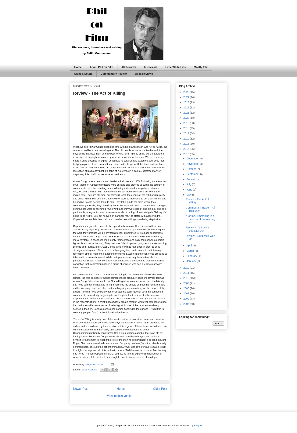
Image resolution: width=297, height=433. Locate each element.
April (189, 245)
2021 (186, 112)
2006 (186, 298)
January (191, 261)
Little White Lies (175, 67)
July (189, 184)
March (190, 250)
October (191, 168)
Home (78, 67)
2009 (186, 283)
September (193, 174)
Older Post (160, 388)
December (192, 158)
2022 (186, 107)
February (192, 255)
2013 (186, 154)
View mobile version (120, 395)
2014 (186, 148)
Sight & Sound (83, 73)
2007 (186, 293)
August (190, 179)
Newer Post (80, 388)
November (192, 163)
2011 (186, 272)
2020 (186, 117)
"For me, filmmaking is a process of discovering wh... (200, 219)
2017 (186, 133)
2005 (186, 303)
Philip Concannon (95, 364)
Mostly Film (201, 67)
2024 (186, 97)
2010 (186, 277)
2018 (186, 128)
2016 (186, 138)
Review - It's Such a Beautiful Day (197, 229)
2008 (186, 288)
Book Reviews (144, 73)
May (189, 194)
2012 (186, 267)
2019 (186, 123)
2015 (186, 143)
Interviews (150, 67)
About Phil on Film (101, 67)
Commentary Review (114, 73)
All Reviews (128, 67)
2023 (186, 102)
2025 (186, 91)
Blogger (198, 425)
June (189, 189)
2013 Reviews (89, 369)
